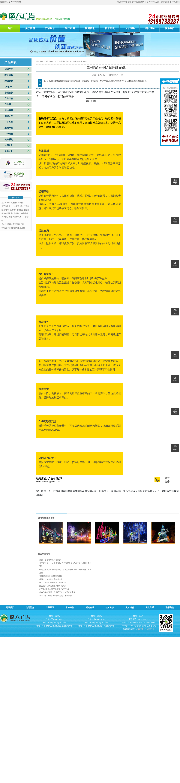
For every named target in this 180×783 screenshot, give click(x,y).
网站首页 (10, 607)
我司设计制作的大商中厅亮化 (13, 228)
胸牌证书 (8, 116)
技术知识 (110, 28)
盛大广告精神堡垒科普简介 (12, 203)
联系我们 (176, 2)
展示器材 (8, 110)
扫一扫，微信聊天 (170, 88)
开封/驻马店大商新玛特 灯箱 (13, 224)
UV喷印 (8, 87)
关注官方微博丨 (139, 2)
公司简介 (30, 607)
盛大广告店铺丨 (153, 2)
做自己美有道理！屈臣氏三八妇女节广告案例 (57, 592)
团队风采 (149, 28)
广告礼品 (8, 122)
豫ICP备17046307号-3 (145, 629)
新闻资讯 (90, 28)
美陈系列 (8, 139)
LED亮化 (8, 134)
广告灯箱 (8, 98)
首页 (10, 28)
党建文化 (8, 151)
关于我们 (30, 28)
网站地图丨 (166, 2)
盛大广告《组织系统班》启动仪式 (52, 582)
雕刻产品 (8, 128)
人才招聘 (130, 28)
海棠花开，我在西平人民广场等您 (52, 586)
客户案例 (70, 28)
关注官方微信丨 (124, 2)
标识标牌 (8, 81)
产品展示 (50, 28)
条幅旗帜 (8, 93)
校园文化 (8, 145)
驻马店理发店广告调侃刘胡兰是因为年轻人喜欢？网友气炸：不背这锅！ (15, 217)
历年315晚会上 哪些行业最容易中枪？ (54, 589)
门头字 (7, 104)
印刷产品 (8, 69)
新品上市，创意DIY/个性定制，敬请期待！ (56, 596)
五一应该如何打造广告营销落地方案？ (72, 61)
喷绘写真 (8, 75)
